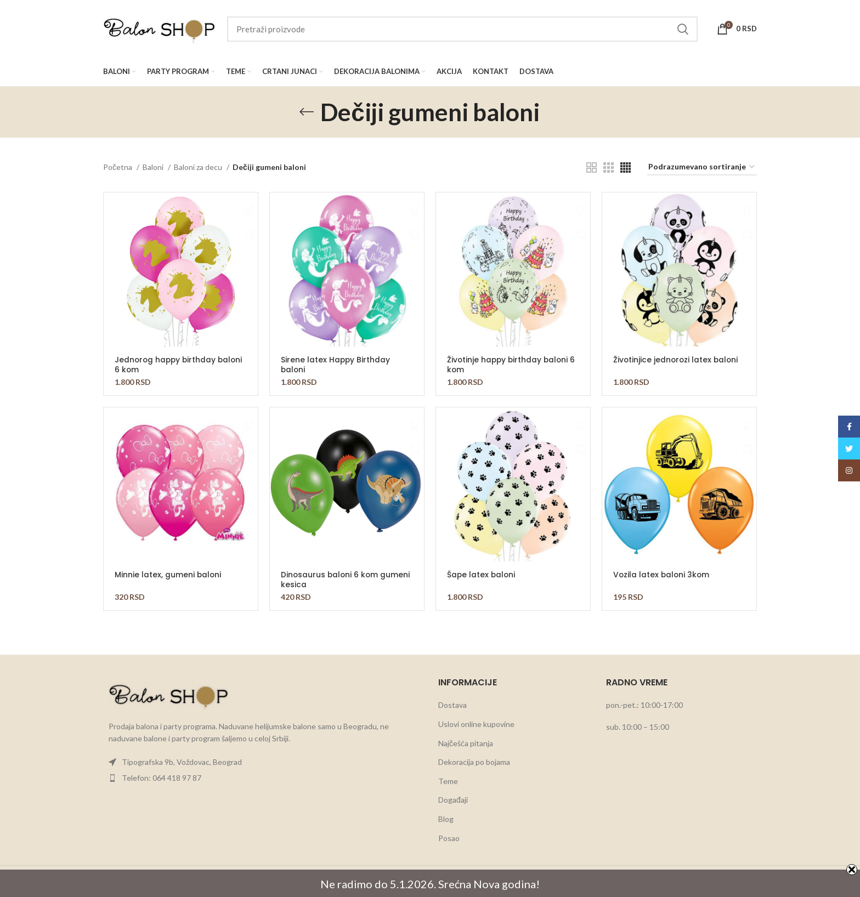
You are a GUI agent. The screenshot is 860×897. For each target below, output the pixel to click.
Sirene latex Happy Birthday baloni (336, 364)
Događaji (453, 799)
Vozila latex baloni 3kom (662, 574)
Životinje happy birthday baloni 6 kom (512, 364)
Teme (448, 781)
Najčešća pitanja (465, 743)
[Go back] (306, 112)
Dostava (452, 704)
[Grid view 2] (591, 167)
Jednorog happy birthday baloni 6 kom (180, 364)
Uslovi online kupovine (476, 724)
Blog (446, 819)
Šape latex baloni (482, 574)
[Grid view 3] (608, 167)
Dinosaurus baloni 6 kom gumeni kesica (346, 579)
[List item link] (262, 762)
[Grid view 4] (625, 167)
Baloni (154, 167)
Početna (118, 167)
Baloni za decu (199, 167)
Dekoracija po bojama (474, 762)
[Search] (462, 29)
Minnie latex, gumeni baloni (168, 574)
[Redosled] (702, 167)
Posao (449, 838)
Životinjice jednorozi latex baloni (676, 359)
